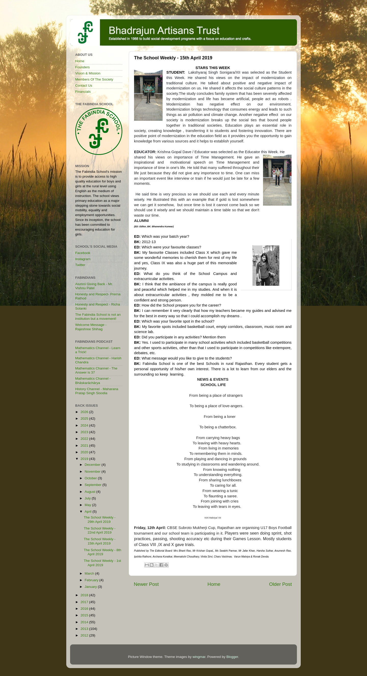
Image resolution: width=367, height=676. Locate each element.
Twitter (80, 265)
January (91, 587)
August (90, 492)
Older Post (280, 584)
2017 (85, 602)
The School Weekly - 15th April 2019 (99, 541)
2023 (85, 432)
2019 (85, 459)
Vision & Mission (87, 73)
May (88, 505)
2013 (85, 629)
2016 (85, 609)
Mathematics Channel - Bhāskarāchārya (93, 381)
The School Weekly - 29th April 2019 (99, 519)
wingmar (198, 657)
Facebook (82, 253)
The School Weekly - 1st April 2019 (102, 563)
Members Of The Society (94, 79)
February (92, 580)
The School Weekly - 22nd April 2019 (99, 530)
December (93, 465)
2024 (85, 425)
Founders (82, 67)
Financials (83, 92)
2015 (85, 615)
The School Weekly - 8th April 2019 (102, 552)
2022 (85, 439)
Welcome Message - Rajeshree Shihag (91, 327)
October (91, 478)
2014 (85, 622)
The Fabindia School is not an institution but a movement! (98, 317)
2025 (85, 418)
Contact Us (83, 85)
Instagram (82, 259)
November (93, 471)
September (93, 485)
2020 (85, 452)
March (90, 573)
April (89, 511)
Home (213, 584)
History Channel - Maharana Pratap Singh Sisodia (96, 391)
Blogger (232, 657)
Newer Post (146, 584)
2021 (85, 445)
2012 (85, 635)
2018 (85, 595)
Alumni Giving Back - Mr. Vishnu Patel (94, 286)
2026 (85, 412)
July (88, 498)
